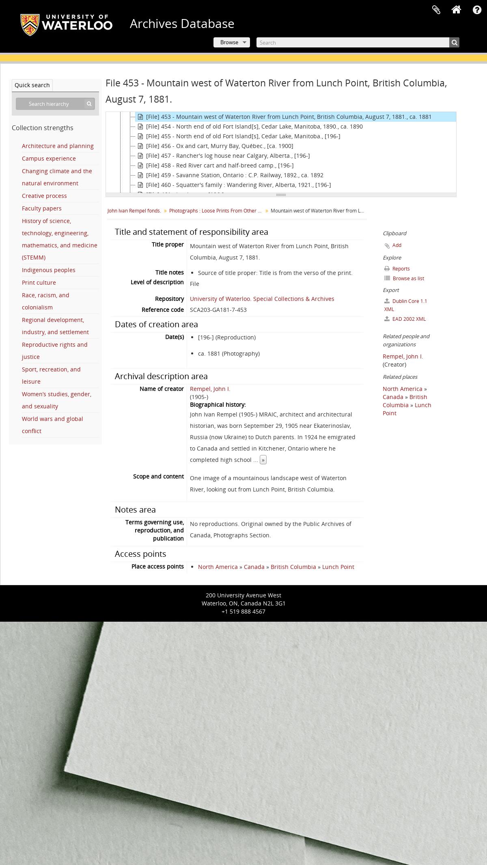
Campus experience (49, 158)
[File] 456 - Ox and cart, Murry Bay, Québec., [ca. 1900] (214, 146)
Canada (254, 567)
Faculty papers (42, 208)
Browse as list (404, 278)
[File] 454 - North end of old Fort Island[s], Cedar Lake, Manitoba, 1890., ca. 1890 (249, 126)
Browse (229, 42)
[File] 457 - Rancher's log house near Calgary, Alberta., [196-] (223, 156)
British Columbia (293, 567)
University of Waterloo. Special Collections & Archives (262, 299)
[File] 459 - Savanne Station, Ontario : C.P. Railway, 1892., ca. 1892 (229, 175)
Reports (397, 268)
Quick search (32, 85)
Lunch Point (338, 567)
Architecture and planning (58, 146)
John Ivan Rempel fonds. (134, 210)
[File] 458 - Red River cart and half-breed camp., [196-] (215, 165)
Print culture (39, 282)
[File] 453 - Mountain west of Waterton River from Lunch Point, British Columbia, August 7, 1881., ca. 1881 (284, 117)
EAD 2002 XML (405, 319)
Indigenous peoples (48, 270)
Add (396, 245)
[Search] (357, 42)
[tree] (281, 152)
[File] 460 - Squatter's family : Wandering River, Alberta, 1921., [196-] (233, 185)
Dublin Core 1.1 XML (405, 305)
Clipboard (436, 10)
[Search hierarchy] (55, 104)
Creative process (44, 196)
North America (218, 567)
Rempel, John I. (210, 389)
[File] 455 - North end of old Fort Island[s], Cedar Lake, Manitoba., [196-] (238, 136)
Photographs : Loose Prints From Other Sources (217, 210)
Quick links (477, 10)
